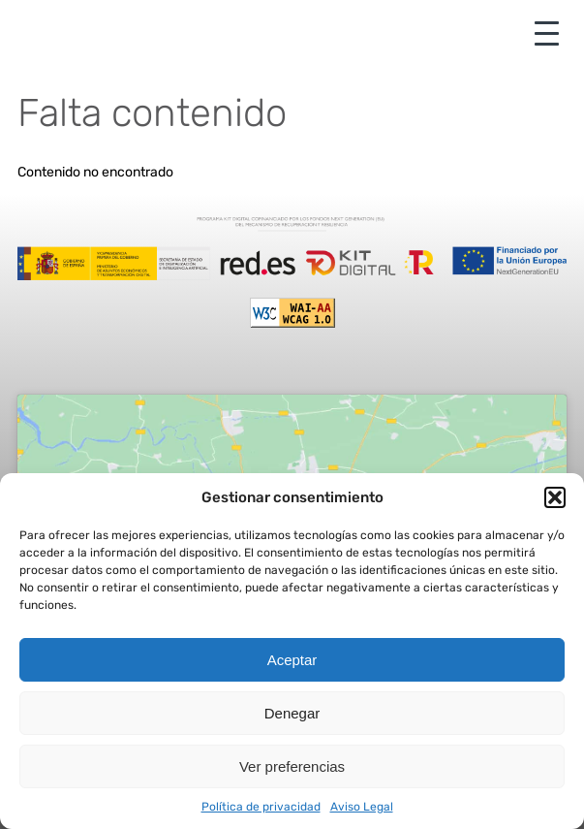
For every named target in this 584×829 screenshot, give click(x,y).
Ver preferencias (292, 766)
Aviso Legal (361, 806)
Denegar (292, 713)
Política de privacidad (261, 806)
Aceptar (292, 660)
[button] (555, 497)
